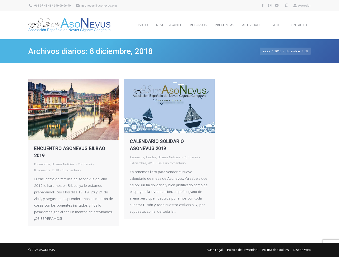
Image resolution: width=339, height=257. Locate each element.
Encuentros (42, 164)
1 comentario (71, 170)
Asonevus (137, 157)
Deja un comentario (172, 163)
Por (85, 164)
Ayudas (150, 157)
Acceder (302, 5)
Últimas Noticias (63, 164)
